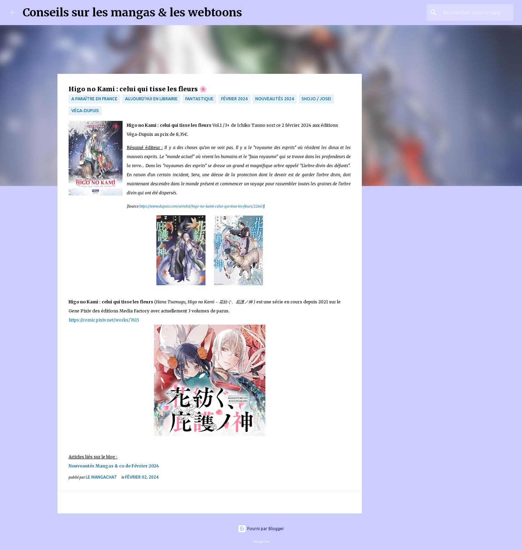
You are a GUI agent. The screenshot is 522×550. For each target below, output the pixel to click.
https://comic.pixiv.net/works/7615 (104, 320)
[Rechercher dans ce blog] (477, 12)
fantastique (199, 98)
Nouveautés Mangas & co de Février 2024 (114, 465)
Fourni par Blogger (261, 528)
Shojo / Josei (316, 98)
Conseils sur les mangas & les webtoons (132, 13)
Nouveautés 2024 (274, 98)
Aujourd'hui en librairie (151, 98)
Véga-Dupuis (85, 110)
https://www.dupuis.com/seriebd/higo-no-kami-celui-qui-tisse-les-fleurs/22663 (201, 206)
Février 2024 (234, 98)
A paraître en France (94, 98)
